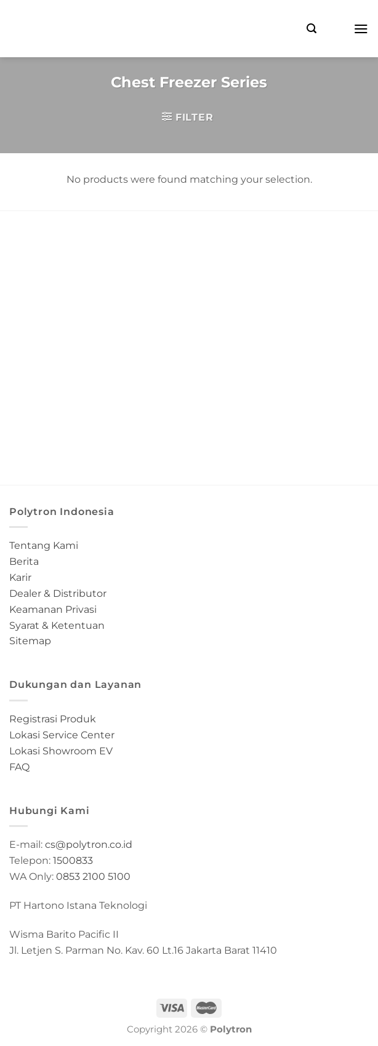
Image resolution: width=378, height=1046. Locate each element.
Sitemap (30, 640)
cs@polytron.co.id (88, 844)
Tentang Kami (43, 545)
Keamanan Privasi (53, 609)
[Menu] (361, 29)
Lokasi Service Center (62, 735)
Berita (24, 561)
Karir (20, 577)
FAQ (19, 767)
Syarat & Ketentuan (57, 625)
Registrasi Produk (52, 719)
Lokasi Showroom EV (61, 751)
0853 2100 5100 (93, 876)
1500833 (73, 860)
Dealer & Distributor (58, 593)
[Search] (311, 29)
